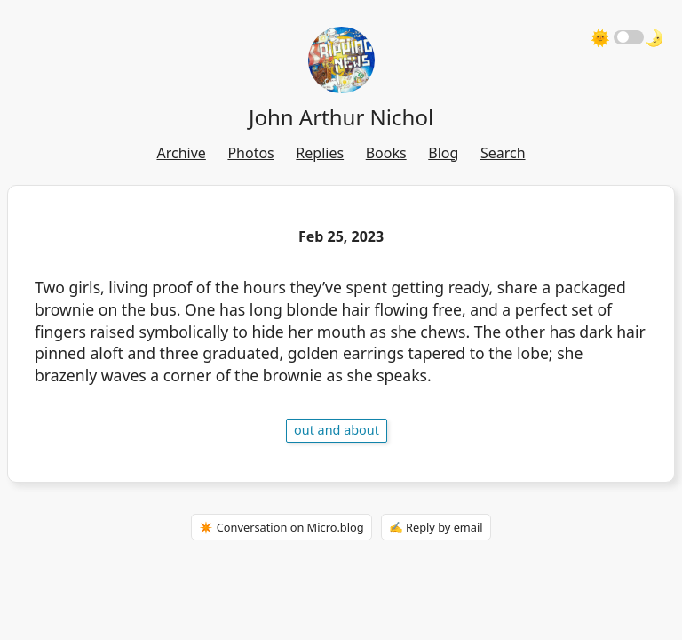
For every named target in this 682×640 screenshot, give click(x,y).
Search (503, 153)
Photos (250, 153)
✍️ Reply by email (436, 527)
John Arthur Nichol (341, 117)
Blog (443, 153)
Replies (320, 153)
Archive (180, 153)
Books (386, 153)
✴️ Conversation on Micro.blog (281, 527)
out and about (336, 429)
